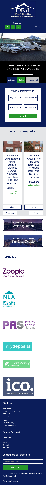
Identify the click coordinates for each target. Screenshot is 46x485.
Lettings (11, 80)
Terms (5, 420)
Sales (21, 80)
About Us (6, 414)
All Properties (8, 409)
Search (23, 116)
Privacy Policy (8, 423)
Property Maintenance (11, 411)
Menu (39, 27)
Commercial (32, 80)
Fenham (6, 447)
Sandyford (7, 438)
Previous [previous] (10, 213)
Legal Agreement (9, 425)
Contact (6, 416)
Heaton (5, 440)
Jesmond (6, 443)
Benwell (6, 445)
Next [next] (36, 213)
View (12, 207)
